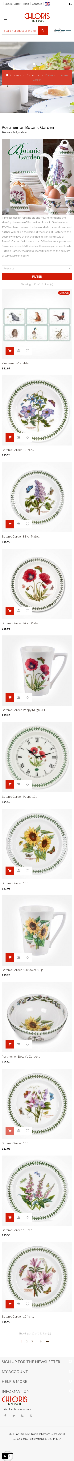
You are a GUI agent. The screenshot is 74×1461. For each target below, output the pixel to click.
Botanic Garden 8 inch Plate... (20, 536)
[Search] (25, 30)
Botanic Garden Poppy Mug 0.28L (24, 710)
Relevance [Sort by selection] (37, 268)
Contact (37, 3)
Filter (37, 276)
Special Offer (12, 3)
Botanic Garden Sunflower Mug (22, 969)
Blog (26, 3)
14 (41, 1341)
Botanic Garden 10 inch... (18, 449)
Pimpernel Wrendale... (16, 363)
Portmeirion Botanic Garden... (21, 1056)
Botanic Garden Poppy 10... (19, 796)
